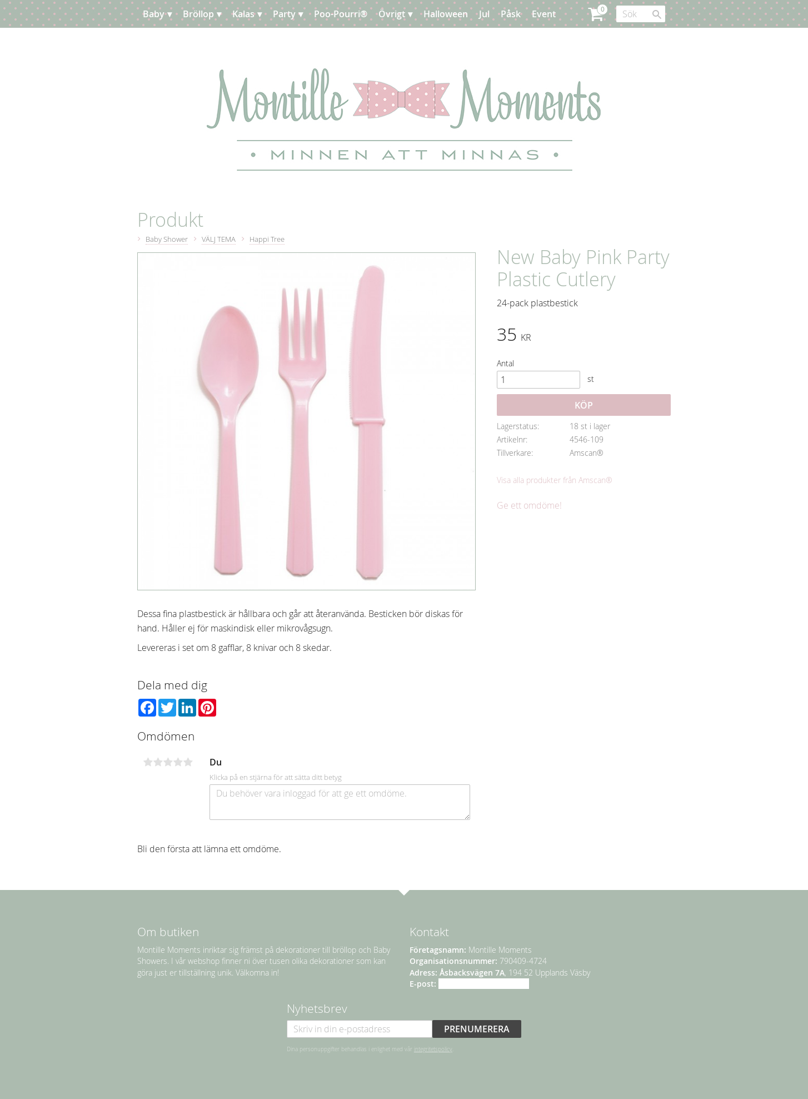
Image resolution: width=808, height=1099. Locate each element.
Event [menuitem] (544, 14)
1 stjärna (148, 762)
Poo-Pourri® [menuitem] (340, 14)
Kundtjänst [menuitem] (220, 42)
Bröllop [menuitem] (198, 14)
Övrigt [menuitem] (391, 14)
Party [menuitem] (284, 14)
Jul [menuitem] (484, 14)
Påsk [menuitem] (511, 14)
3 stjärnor (168, 762)
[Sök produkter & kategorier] (640, 14)
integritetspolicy (433, 1049)
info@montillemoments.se (483, 983)
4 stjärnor (178, 762)
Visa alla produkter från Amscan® (554, 480)
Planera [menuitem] (170, 42)
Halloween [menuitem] (445, 14)
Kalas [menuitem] (243, 14)
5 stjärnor (188, 762)
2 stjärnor (158, 762)
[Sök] (657, 14)
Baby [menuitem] (153, 14)
